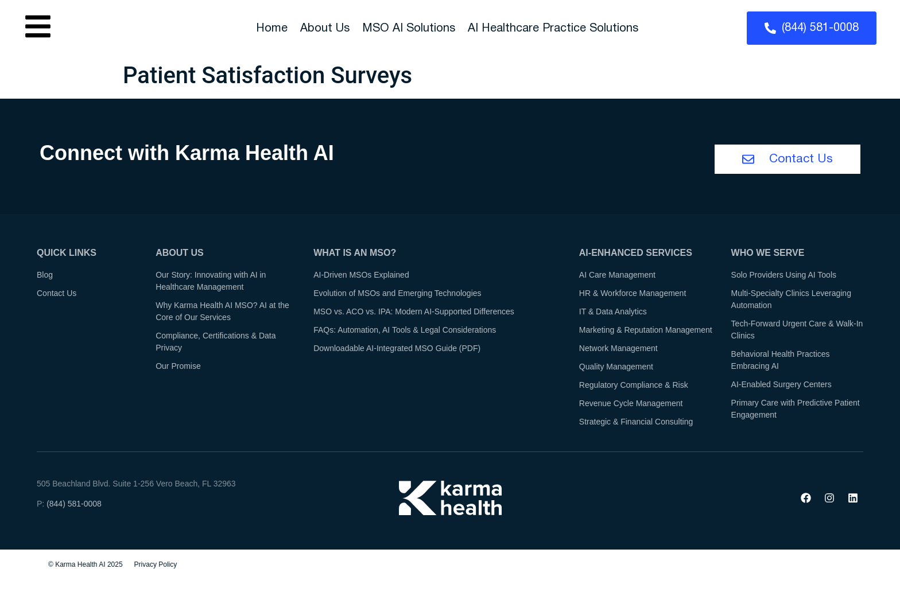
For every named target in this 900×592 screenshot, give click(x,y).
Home (272, 29)
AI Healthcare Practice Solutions (553, 29)
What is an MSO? (354, 254)
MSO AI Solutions (408, 29)
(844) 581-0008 (74, 504)
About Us (325, 29)
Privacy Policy (155, 566)
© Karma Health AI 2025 (85, 566)
